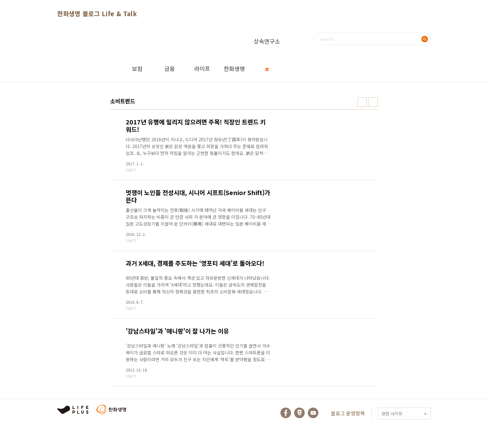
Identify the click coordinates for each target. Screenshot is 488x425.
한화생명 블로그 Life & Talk (97, 13)
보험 (137, 68)
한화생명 (234, 68)
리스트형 (373, 102)
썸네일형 (362, 102)
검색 (424, 39)
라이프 (202, 68)
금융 (169, 68)
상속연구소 (267, 46)
